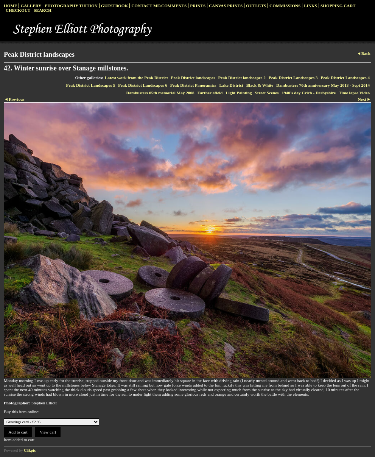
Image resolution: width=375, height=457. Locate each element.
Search (42, 10)
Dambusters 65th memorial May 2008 (160, 92)
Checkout (18, 10)
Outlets (256, 5)
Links (310, 5)
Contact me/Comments (159, 5)
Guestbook (114, 5)
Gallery (30, 5)
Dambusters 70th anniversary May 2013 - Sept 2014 (323, 85)
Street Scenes (267, 92)
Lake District (231, 85)
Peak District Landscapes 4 (345, 77)
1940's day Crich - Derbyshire (309, 92)
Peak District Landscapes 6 (142, 85)
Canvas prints (226, 5)
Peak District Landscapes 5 (90, 85)
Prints (197, 5)
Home (10, 5)
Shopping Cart (338, 5)
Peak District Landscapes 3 (293, 77)
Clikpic (30, 450)
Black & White (259, 85)
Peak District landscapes (193, 77)
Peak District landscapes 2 (242, 77)
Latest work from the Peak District (136, 77)
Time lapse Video (354, 92)
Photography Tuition (71, 5)
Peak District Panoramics (193, 85)
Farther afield (210, 92)
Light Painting (239, 92)
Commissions (284, 5)
